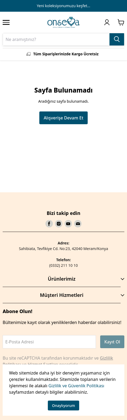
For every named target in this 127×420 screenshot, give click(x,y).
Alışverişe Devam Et (63, 118)
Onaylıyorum (63, 405)
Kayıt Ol (112, 342)
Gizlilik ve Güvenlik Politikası (76, 386)
